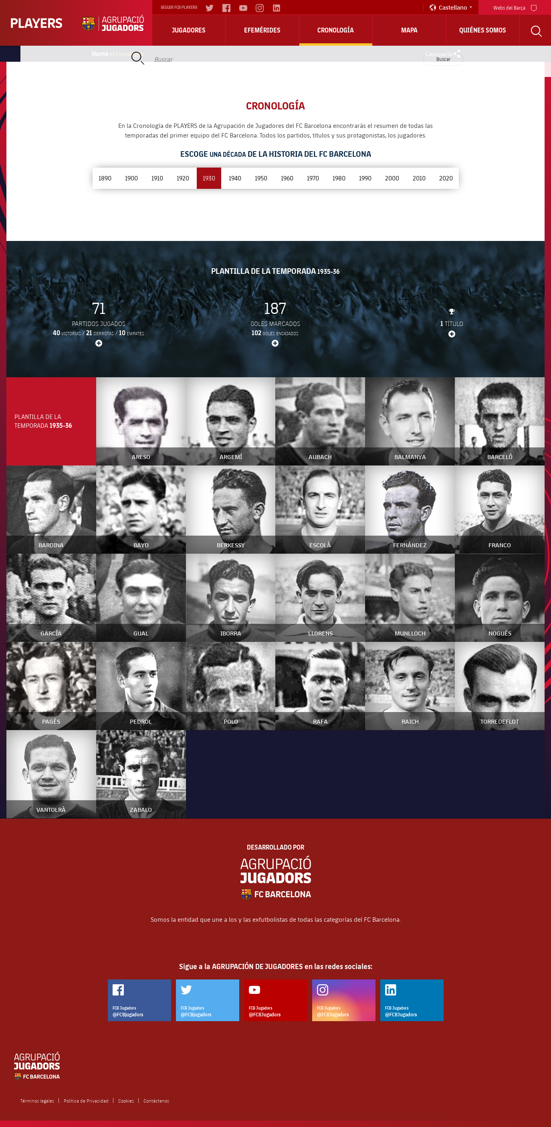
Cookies (126, 1100)
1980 (339, 178)
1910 (157, 178)
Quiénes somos (482, 30)
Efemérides (262, 30)
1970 (313, 178)
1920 (183, 178)
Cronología (335, 30)
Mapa (409, 30)
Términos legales (37, 1100)
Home (100, 54)
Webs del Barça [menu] (515, 7)
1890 (105, 178)
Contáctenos (156, 1100)
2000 (392, 178)
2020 (446, 178)
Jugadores (189, 30)
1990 (365, 178)
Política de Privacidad (86, 1100)
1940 (235, 178)
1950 (261, 178)
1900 (131, 178)
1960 (287, 178)
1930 (209, 178)
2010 (419, 178)
